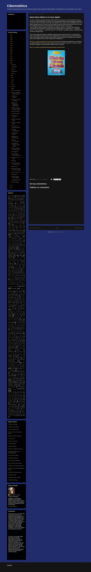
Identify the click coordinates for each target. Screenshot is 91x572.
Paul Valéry (17, 359)
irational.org (16, 290)
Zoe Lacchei (10, 415)
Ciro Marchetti (20, 234)
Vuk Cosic (15, 410)
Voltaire (18, 408)
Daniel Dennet (11, 241)
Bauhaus (10, 214)
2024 (11, 39)
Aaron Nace (10, 195)
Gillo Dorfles (16, 267)
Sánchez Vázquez (13, 384)
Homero (9, 282)
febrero (13, 86)
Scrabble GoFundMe (13, 426)
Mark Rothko (15, 332)
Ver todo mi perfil (12, 506)
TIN (11, 403)
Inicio (57, 227)
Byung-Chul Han (14, 218)
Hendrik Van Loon (12, 275)
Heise (11, 274)
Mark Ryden (22, 332)
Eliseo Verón (21, 250)
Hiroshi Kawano (16, 280)
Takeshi (9, 399)
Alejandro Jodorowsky (14, 198)
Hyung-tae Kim (18, 283)
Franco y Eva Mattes (18, 260)
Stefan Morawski (19, 395)
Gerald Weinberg (20, 264)
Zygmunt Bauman (20, 415)
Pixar (23, 367)
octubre (13, 69)
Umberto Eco (18, 406)
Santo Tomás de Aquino (16, 384)
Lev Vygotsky (11, 324)
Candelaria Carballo (18, 219)
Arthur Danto (11, 211)
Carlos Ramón (14, 223)
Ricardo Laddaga (19, 375)
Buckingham (22, 217)
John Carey (18, 305)
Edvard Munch (13, 250)
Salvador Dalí (11, 382)
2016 (11, 56)
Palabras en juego (12, 424)
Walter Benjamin (14, 411)
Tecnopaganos (14, 151)
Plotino (23, 368)
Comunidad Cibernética (14, 460)
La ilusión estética (15, 113)
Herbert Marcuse (20, 278)
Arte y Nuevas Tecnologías (14, 463)
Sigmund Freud (19, 392)
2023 (11, 41)
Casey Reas (16, 225)
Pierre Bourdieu (16, 365)
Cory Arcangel (18, 237)
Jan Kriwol (22, 297)
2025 (11, 37)
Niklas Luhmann (19, 354)
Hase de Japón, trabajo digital (15, 177)
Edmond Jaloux (21, 248)
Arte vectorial (19, 210)
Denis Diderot (19, 241)
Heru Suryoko (13, 279)
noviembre (14, 67)
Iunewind (20, 293)
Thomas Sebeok (12, 402)
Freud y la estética (15, 90)
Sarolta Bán (22, 385)
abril (12, 82)
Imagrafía (21, 286)
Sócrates (10, 395)
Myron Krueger (13, 348)
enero (12, 88)
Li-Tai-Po (18, 324)
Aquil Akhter (10, 208)
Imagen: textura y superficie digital (15, 108)
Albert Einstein (21, 196)
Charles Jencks (18, 229)
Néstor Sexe (20, 352)
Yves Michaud (14, 414)
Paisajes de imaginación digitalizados (14, 104)
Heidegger (22, 272)
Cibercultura (11, 233)
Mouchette (20, 345)
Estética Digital (12, 255)
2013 (11, 63)
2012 (11, 185)
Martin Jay (10, 335)
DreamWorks (12, 247)
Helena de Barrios (19, 274)
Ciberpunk (13, 234)
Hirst (22, 280)
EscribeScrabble (12, 446)
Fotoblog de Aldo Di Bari (14, 477)
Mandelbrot (22, 328)
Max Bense (20, 336)
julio (12, 75)
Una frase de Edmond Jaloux (15, 126)
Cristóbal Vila (16, 239)
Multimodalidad (22, 347)
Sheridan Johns (15, 391)
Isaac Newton (19, 292)
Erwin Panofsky (19, 254)
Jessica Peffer (13, 301)
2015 (11, 58)
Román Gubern (15, 380)
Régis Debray (17, 374)
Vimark (11, 408)
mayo (12, 80)
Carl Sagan (11, 222)
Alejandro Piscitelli (17, 199)
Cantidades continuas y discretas (15, 221)
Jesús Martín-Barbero (14, 302)
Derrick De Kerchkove (13, 243)
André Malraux (19, 206)
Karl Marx (17, 315)
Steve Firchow (11, 396)
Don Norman (17, 244)
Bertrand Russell (19, 215)
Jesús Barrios (20, 301)
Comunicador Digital (13, 455)
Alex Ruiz (15, 200)
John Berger (11, 305)
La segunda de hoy (16, 180)
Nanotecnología (20, 348)
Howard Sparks (16, 282)
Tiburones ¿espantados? (15, 130)
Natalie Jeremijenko (14, 350)
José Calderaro (14, 309)
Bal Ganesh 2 (14, 174)
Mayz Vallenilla (21, 337)
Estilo (20, 255)
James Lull (15, 297)
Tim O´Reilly (22, 402)
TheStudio (21, 400)
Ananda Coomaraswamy (18, 204)
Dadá (15, 240)
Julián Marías (17, 312)
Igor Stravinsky (11, 286)
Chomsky (10, 230)
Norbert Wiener (12, 355)
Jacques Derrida (14, 296)
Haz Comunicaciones (13, 429)
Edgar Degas (22, 247)
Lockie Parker (16, 325)
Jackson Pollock (21, 294)
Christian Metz (19, 230)
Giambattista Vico (12, 266)
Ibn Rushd (21, 284)
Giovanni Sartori (16, 268)
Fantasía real (14, 166)
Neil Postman (20, 351)
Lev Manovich (20, 322)
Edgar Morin (13, 248)
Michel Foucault (18, 340)
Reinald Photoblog (12, 480)
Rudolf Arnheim (19, 381)
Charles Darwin (11, 227)
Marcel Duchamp (15, 329)
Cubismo (10, 240)
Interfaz (14, 288)
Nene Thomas (11, 352)
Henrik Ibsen (20, 275)
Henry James (11, 276)
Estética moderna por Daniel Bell (15, 149)
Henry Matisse (11, 278)
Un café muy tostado (14, 96)
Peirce (17, 362)
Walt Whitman (22, 410)
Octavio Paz (11, 356)
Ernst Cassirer (17, 252)
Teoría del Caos (18, 399)
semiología (21, 387)
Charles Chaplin (18, 226)
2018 (11, 52)
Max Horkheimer (12, 337)
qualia (12, 370)
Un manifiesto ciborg (14, 116)
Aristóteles (17, 209)
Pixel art (13, 368)
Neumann (10, 354)
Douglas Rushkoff (18, 245)
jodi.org (14, 304)
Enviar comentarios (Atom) (59, 231)
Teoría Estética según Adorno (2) (16, 154)
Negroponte (11, 351)
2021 (11, 45)
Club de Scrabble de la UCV (15, 449)
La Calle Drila (11, 438)
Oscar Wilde (16, 358)
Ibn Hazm (15, 284)
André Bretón (11, 206)
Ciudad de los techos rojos (14, 472)
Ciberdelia (13, 160)
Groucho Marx (17, 270)
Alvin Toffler (20, 203)
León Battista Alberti (12, 321)
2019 (11, 50)
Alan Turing (11, 196)
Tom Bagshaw (19, 403)
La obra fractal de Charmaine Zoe (15, 163)
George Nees (20, 263)
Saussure (12, 387)
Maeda (15, 328)
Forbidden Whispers (12, 259)
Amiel (9, 204)
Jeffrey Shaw (22, 300)
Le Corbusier (19, 319)
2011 (11, 187)
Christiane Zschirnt (12, 231)
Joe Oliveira (20, 304)
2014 (11, 60)
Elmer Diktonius (14, 251)
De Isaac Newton (15, 172)
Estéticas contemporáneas (14, 436)
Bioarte (9, 217)
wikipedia (17, 413)
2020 (11, 47)
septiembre (14, 71)
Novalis (21, 355)
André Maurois (11, 207)
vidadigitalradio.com (13, 458)
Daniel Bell (20, 240)
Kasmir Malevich (17, 316)
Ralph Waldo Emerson (19, 371)
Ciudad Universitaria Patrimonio (16, 465)
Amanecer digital (15, 111)
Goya (11, 270)
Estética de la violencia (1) (14, 137)
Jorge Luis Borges (19, 308)
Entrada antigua (79, 227)
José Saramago (16, 311)
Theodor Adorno (12, 400)
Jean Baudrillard (14, 298)
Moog (15, 345)
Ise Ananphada (11, 293)
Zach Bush (21, 414)
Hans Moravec (16, 271)
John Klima (17, 306)
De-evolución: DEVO (14, 133)
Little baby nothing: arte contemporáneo (14, 452)
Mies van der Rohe (13, 341)
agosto (13, 73)
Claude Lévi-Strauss (14, 236)
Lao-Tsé (16, 318)
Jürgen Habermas (19, 314)
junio (12, 77)
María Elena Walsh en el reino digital (16, 169)
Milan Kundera (20, 343)
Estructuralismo (12, 256)
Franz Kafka (11, 262)
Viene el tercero (15, 182)
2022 (11, 43)
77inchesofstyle (12, 443)
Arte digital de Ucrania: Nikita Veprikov (15, 145)
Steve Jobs (20, 396)
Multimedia (11, 347)
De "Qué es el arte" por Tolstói (16, 100)
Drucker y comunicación (15, 140)
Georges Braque (11, 264)
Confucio (10, 237)
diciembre (13, 64)
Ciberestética (17, 6)
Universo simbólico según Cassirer (15, 93)
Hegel (16, 272)
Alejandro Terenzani (15, 495)
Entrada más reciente (35, 227)
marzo (13, 84)
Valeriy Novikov (11, 407)
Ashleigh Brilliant (19, 211)
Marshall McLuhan (15, 333)
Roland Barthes (20, 378)
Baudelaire (20, 213)
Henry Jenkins (20, 276)
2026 (11, 35)
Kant (9, 315)
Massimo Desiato (11, 336)
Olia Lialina (20, 356)
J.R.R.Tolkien (11, 294)
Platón (18, 368)
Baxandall (16, 214)
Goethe (23, 268)
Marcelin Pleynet (16, 330)
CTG (22, 238)
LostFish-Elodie (17, 326)
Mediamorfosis (14, 339)
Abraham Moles (19, 195)
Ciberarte (21, 231)
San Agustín (20, 382)
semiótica (21, 389)
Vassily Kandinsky (20, 407)
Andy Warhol (20, 207)
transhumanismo (12, 404)
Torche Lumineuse (12, 441)
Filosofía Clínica (12, 474)
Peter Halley (16, 364)
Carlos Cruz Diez (20, 222)
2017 (11, 54)
